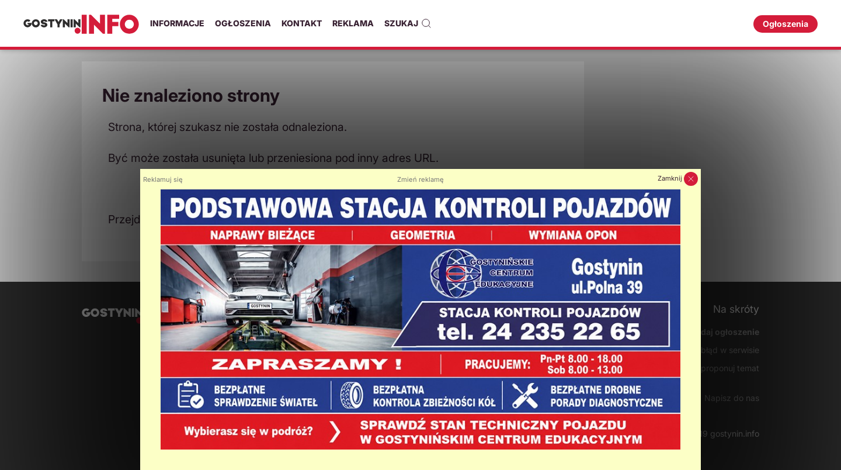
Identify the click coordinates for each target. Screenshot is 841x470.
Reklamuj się (163, 179)
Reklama (353, 23)
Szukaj (408, 23)
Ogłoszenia (243, 23)
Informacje (177, 23)
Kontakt (302, 23)
